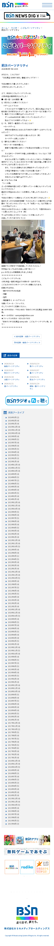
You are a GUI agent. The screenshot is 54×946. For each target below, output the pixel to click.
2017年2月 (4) (13, 754)
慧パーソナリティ (36, 364)
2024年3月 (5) (13, 493)
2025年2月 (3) (13, 458)
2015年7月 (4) (13, 814)
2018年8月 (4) (13, 698)
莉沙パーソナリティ (12, 371)
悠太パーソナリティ (37, 378)
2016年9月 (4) (13, 770)
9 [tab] (34, 892)
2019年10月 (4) (14, 653)
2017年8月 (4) (13, 735)
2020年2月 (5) (13, 641)
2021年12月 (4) (14, 572)
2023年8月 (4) (13, 515)
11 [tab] (40, 892)
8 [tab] (31, 892)
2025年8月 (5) (13, 439)
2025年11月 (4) (14, 430)
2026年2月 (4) (13, 420)
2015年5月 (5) (13, 820)
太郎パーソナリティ (12, 378)
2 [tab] (27, 876)
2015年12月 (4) (14, 798)
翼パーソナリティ (36, 371)
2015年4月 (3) (13, 824)
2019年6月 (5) (13, 666)
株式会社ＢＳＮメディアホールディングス (27, 928)
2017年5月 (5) (13, 745)
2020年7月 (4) (13, 625)
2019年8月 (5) (13, 660)
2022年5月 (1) (13, 556)
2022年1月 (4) (13, 568)
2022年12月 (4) (14, 540)
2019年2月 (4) (13, 679)
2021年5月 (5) (13, 594)
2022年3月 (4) (13, 562)
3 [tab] (30, 876)
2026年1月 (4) (13, 423)
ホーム (4, 27)
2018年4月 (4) (13, 710)
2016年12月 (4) (14, 761)
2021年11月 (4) (14, 575)
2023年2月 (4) (13, 534)
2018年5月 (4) (13, 707)
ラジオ (14, 27)
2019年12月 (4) (14, 647)
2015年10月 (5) (14, 805)
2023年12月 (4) (14, 502)
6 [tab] (25, 892)
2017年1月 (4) (13, 757)
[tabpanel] (11, 867)
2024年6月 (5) (13, 483)
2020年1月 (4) (13, 644)
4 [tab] (19, 892)
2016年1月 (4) (13, 795)
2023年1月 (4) (13, 537)
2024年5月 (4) (13, 486)
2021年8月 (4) (13, 584)
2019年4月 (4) (13, 672)
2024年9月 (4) (13, 474)
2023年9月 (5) (13, 512)
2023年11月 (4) (14, 505)
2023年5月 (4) (13, 524)
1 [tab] (24, 876)
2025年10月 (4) (14, 433)
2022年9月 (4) (13, 549)
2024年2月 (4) (13, 496)
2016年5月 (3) (13, 783)
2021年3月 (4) (13, 600)
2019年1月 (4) (13, 682)
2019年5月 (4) (13, 669)
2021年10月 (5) (14, 578)
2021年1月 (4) (13, 606)
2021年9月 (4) (13, 581)
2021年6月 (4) (13, 590)
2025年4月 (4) (13, 452)
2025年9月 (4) (13, 436)
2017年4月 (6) (13, 748)
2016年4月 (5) (13, 786)
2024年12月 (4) (14, 464)
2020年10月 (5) (14, 616)
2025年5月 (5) (13, 449)
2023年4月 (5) (13, 527)
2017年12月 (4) (14, 723)
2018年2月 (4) (13, 716)
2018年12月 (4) (14, 685)
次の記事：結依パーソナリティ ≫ (27, 342)
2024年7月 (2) (13, 480)
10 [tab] (37, 892)
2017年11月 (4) (14, 726)
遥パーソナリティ (11, 384)
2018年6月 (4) (13, 704)
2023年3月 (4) (13, 531)
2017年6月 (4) (13, 742)
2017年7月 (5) (13, 738)
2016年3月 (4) (13, 789)
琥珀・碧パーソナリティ (37, 386)
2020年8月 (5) (13, 622)
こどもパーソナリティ (30, 27)
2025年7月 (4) (13, 442)
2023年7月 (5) (13, 518)
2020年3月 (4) (13, 638)
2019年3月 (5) (13, 675)
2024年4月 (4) (13, 490)
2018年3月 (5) (13, 713)
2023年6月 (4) (13, 521)
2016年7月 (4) (13, 776)
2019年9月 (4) (13, 657)
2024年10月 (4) (14, 471)
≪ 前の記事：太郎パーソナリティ (27, 336)
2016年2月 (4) (13, 792)
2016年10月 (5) (14, 767)
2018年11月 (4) (14, 688)
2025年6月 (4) (13, 446)
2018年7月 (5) (13, 701)
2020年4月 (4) (13, 635)
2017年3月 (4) (13, 751)
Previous (1, 867)
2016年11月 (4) (14, 764)
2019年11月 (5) (14, 650)
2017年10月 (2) (14, 729)
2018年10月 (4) (14, 691)
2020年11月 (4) (14, 612)
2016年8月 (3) (13, 773)
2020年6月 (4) (13, 628)
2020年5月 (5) (13, 631)
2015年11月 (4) (14, 801)
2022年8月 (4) (13, 553)
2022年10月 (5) (14, 546)
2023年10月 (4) (14, 509)
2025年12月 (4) (14, 427)
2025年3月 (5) (13, 455)
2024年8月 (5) (13, 477)
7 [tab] (28, 892)
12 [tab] (42, 892)
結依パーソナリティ (12, 364)
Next (52, 867)
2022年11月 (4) (14, 543)
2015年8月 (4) (13, 811)
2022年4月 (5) (13, 559)
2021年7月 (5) (13, 587)
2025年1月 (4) (13, 461)
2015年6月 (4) (13, 817)
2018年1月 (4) (13, 720)
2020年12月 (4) (14, 609)
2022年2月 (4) (13, 565)
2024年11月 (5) (14, 468)
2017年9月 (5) (13, 732)
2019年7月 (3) (13, 663)
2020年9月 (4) (13, 619)
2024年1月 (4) (13, 499)
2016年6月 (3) (13, 779)
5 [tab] (22, 892)
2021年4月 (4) (13, 597)
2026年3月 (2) (13, 417)
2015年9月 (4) (13, 808)
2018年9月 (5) (13, 694)
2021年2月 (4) (13, 603)
